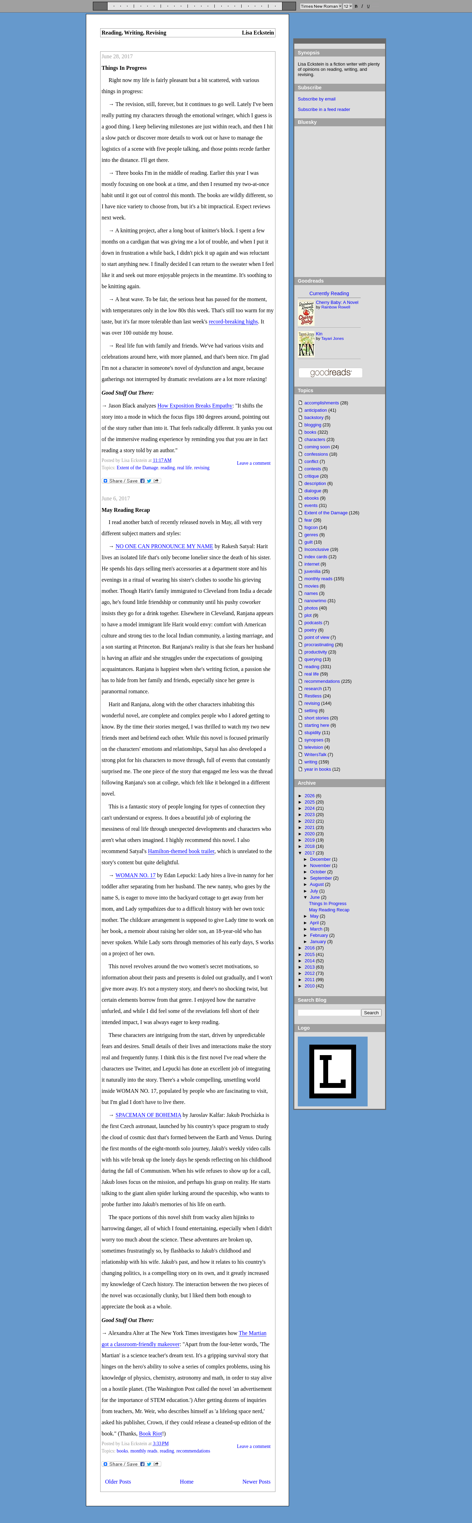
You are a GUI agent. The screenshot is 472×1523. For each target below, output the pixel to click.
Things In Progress (124, 68)
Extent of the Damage (137, 467)
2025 (310, 802)
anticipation (315, 410)
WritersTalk (315, 754)
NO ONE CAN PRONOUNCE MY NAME (164, 546)
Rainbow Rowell (335, 307)
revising (201, 467)
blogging (312, 424)
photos (311, 608)
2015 (310, 954)
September (321, 878)
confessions (316, 454)
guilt (308, 542)
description (315, 483)
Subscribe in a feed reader (324, 109)
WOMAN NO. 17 (136, 875)
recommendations (193, 1451)
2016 (310, 947)
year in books (317, 769)
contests (312, 468)
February (319, 935)
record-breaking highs (233, 321)
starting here (316, 725)
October (318, 871)
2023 (310, 814)
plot (308, 615)
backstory (314, 417)
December (321, 859)
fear (308, 520)
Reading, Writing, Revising (134, 33)
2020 (310, 833)
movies (311, 586)
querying (313, 659)
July (314, 891)
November (321, 865)
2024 (310, 808)
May (315, 916)
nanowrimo (315, 600)
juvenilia (312, 571)
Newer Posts (257, 1482)
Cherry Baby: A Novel (337, 302)
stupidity (312, 732)
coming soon (317, 446)
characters (314, 439)
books (122, 1451)
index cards (315, 556)
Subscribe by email (316, 99)
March (317, 929)
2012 (310, 973)
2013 (310, 967)
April (315, 922)
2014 (310, 960)
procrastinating (319, 644)
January (318, 941)
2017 (310, 853)
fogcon (311, 527)
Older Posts (118, 1482)
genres (311, 534)
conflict (311, 461)
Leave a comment (254, 463)
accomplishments (321, 402)
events (311, 505)
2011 (310, 979)
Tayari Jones (332, 338)
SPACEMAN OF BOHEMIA (148, 1115)
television (313, 747)
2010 (310, 985)
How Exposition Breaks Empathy (195, 406)
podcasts (313, 622)
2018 (310, 846)
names (311, 593)
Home (186, 1482)
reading (168, 467)
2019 (310, 840)
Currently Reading (329, 293)
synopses (313, 739)
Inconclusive (316, 549)
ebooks (311, 498)
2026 (310, 795)
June (315, 897)
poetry (310, 630)
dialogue (312, 490)
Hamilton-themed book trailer (181, 851)
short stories (316, 718)
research (313, 688)
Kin (319, 333)
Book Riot (150, 1433)
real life (184, 467)
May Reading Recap (126, 510)
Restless (313, 696)
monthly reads (144, 1451)
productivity (315, 652)
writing (310, 761)
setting (311, 710)
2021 (310, 827)
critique (311, 476)
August (317, 884)
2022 (310, 821)
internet (311, 564)
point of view (316, 637)
